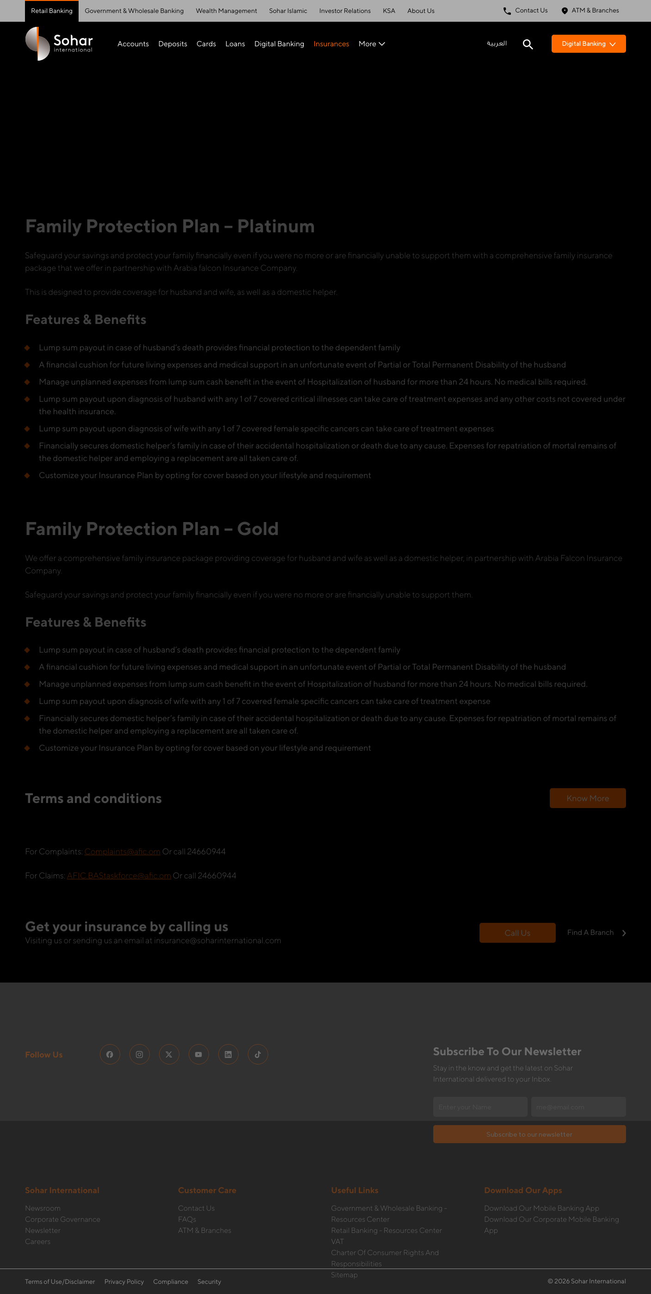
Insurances (331, 43)
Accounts (133, 43)
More (371, 43)
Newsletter (43, 1181)
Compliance (170, 1282)
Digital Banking (279, 43)
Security (209, 1282)
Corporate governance (62, 1170)
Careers (37, 1192)
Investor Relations (345, 11)
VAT (337, 1192)
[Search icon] (528, 43)
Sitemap (344, 1225)
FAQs (187, 1170)
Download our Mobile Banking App (541, 1159)
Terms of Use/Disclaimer (60, 1282)
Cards (206, 43)
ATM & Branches (590, 11)
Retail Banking (52, 11)
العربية (497, 43)
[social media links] (110, 1005)
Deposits (172, 43)
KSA (389, 11)
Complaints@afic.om (123, 802)
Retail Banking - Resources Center (386, 1181)
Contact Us (526, 11)
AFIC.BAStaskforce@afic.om (119, 826)
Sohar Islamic (288, 11)
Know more (587, 749)
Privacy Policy (124, 1282)
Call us (517, 884)
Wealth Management (227, 11)
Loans (235, 43)
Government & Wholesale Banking (134, 11)
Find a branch (596, 883)
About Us (421, 11)
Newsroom (43, 1159)
